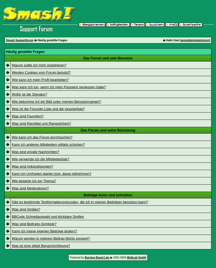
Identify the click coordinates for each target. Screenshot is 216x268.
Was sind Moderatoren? (30, 188)
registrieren (201, 40)
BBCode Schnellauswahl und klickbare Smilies (48, 217)
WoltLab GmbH (136, 257)
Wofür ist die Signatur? (29, 94)
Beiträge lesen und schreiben (108, 195)
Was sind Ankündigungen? (32, 166)
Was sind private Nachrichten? (35, 152)
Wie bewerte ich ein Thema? (34, 181)
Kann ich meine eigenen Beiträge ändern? (44, 231)
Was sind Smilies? (26, 209)
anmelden (187, 40)
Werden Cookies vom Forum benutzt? (41, 72)
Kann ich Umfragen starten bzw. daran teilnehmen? (51, 174)
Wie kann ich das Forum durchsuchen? (42, 137)
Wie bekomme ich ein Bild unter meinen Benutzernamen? (56, 102)
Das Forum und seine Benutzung (108, 130)
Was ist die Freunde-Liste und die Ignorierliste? (48, 109)
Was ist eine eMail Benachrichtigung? (41, 246)
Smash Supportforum (19, 40)
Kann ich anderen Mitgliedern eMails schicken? (48, 145)
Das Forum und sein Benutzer (108, 58)
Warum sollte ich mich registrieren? (39, 65)
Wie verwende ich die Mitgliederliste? (40, 159)
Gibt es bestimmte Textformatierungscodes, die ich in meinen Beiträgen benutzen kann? (80, 202)
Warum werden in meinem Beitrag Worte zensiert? (51, 238)
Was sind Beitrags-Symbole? (34, 224)
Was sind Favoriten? (28, 116)
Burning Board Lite (97, 257)
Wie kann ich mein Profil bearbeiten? (40, 80)
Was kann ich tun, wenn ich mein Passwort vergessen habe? (59, 87)
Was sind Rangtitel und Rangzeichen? (41, 123)
